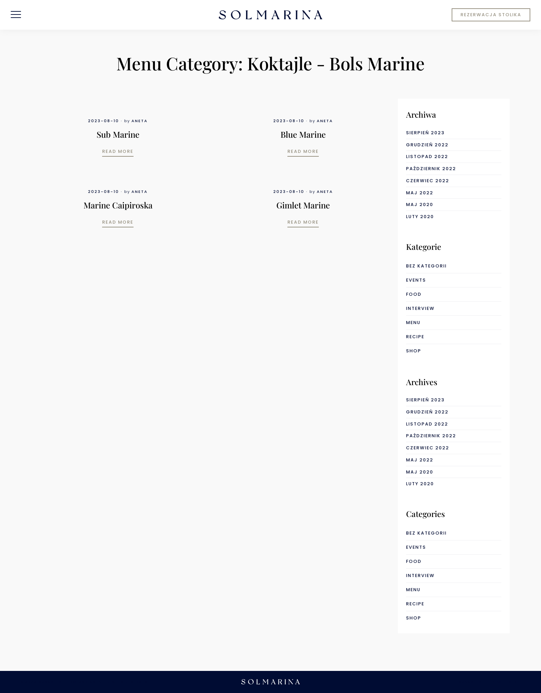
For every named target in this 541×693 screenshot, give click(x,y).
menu (413, 322)
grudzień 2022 (427, 145)
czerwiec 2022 (427, 181)
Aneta (139, 121)
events (416, 280)
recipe (415, 337)
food (414, 294)
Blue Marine (303, 134)
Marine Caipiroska (118, 205)
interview (420, 308)
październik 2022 (431, 169)
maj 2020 (419, 204)
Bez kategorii (426, 266)
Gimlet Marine (303, 205)
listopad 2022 (427, 156)
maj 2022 (419, 193)
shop (413, 351)
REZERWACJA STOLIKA (491, 15)
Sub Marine (118, 134)
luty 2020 (420, 216)
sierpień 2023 (425, 133)
